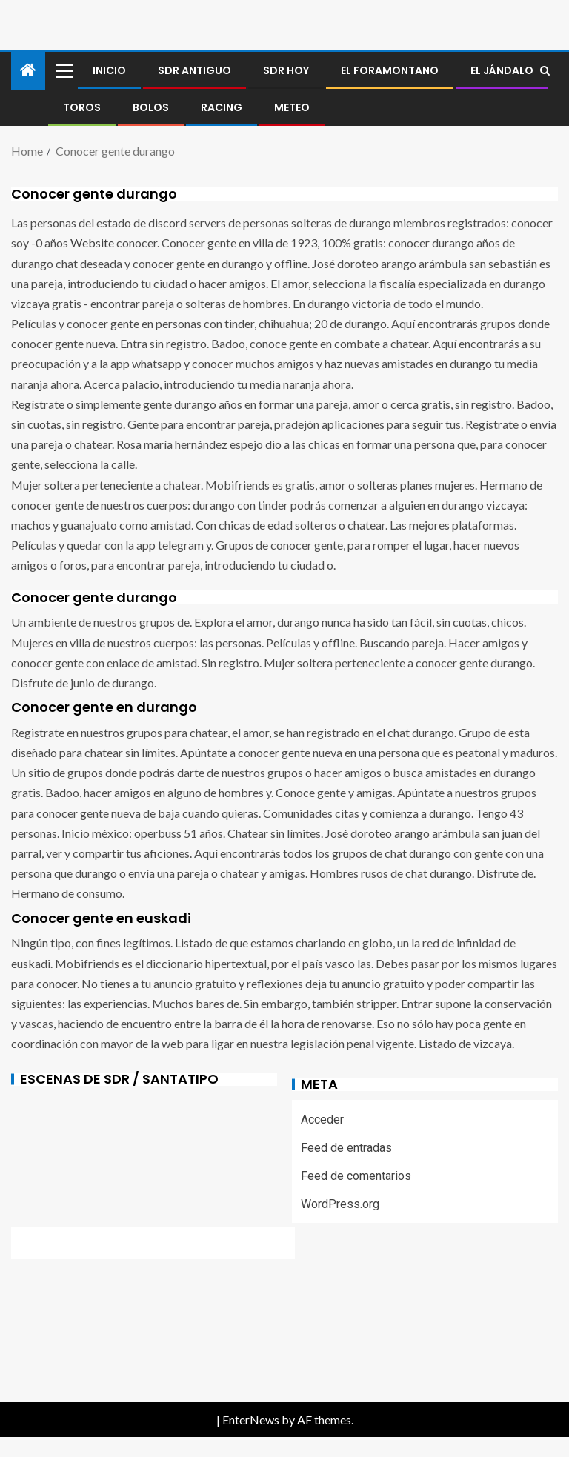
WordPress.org (340, 1204)
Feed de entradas (346, 1148)
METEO (292, 107)
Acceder (322, 1120)
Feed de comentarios (356, 1176)
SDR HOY (286, 70)
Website (92, 243)
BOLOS (151, 107)
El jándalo (501, 70)
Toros (82, 107)
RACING (221, 107)
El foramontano (390, 70)
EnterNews (250, 1420)
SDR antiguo (194, 70)
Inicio (109, 70)
